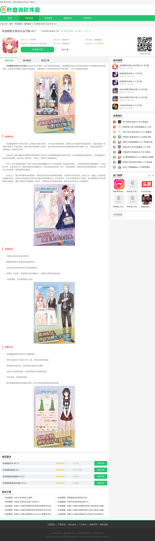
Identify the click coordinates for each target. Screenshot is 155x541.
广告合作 (83, 524)
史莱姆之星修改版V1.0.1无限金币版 (136, 137)
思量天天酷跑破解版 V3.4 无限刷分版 (137, 142)
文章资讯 (87, 18)
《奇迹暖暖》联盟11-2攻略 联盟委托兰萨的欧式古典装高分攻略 (81, 514)
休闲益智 (27, 24)
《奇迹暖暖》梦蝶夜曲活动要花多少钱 (71, 498)
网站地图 (104, 524)
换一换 (151, 175)
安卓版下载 (37, 49)
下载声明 (61, 524)
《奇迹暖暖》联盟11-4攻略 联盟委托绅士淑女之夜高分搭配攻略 (81, 510)
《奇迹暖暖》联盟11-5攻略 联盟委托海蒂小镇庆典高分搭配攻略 (81, 506)
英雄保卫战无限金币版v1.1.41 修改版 (137, 162)
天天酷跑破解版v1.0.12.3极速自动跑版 (137, 157)
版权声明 (93, 524)
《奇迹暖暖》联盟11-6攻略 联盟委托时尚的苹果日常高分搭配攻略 (28, 510)
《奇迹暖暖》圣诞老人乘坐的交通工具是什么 (21, 502)
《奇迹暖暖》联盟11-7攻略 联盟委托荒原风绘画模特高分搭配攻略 (28, 506)
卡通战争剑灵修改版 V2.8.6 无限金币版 (138, 152)
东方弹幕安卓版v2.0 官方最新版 (135, 122)
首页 (10, 18)
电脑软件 (68, 18)
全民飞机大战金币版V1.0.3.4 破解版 (136, 132)
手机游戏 (29, 18)
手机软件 (48, 18)
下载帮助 (51, 524)
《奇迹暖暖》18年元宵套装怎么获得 (17, 498)
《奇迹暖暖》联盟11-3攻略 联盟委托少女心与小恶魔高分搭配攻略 (28, 514)
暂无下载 (64, 50)
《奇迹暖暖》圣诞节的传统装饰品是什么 (72, 502)
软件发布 (72, 524)
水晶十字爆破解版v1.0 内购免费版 (136, 167)
